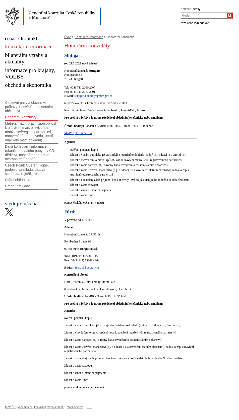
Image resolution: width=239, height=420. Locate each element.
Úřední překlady (17, 186)
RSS (89, 406)
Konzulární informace (89, 37)
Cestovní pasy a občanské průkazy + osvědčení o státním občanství (29, 107)
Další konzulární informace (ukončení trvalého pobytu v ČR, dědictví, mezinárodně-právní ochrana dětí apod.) (30, 152)
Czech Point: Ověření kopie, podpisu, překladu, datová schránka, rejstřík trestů (27, 169)
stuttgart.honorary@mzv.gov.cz (93, 96)
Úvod (67, 37)
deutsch (186, 9)
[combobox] (204, 16)
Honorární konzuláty (20, 117)
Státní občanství (17, 180)
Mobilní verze (75, 406)
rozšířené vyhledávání (195, 23)
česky (197, 9)
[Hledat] (230, 16)
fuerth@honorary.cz (87, 267)
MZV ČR (10, 406)
